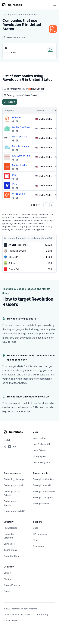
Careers (8, 591)
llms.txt (7, 620)
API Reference (40, 534)
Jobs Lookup (39, 438)
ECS (14, 174)
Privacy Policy (27, 614)
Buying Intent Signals (43, 497)
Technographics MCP (14, 511)
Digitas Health (19, 165)
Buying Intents (10, 550)
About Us (8, 579)
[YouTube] (14, 446)
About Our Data (11, 556)
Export (9, 101)
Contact (7, 573)
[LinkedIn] (9, 446)
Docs (35, 528)
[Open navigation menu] (55, 5)
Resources (38, 546)
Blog (35, 540)
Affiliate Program (12, 585)
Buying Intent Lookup (43, 479)
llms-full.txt (17, 620)
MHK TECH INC (20, 136)
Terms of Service (11, 614)
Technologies (10, 528)
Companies (9, 544)
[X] (5, 446)
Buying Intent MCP (42, 503)
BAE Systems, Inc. (21, 155)
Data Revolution (20, 146)
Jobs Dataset (39, 450)
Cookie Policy (42, 614)
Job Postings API (41, 444)
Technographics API (14, 485)
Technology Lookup (14, 479)
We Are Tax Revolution (22, 127)
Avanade (16, 117)
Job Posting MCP (41, 462)
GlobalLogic (18, 193)
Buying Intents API (42, 485)
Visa (14, 184)
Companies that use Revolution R (21, 14)
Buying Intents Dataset (44, 491)
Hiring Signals (39, 456)
